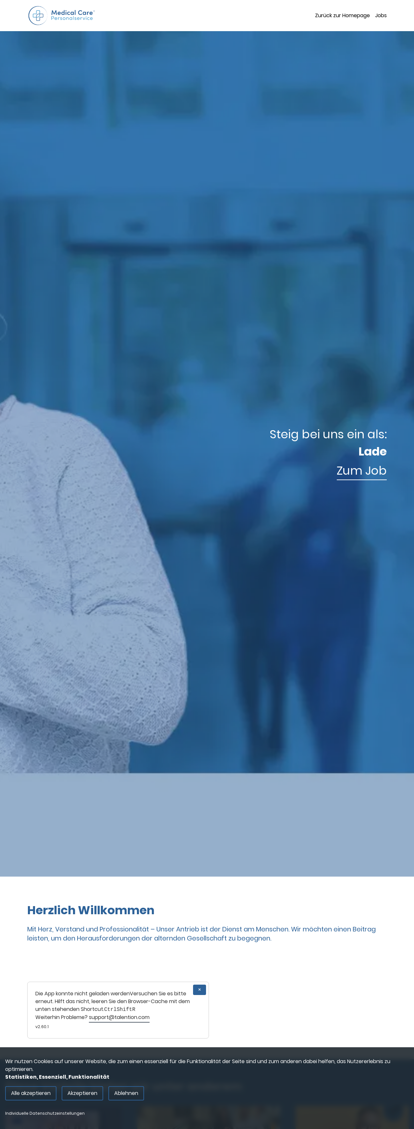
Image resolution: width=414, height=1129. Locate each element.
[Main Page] (61, 15)
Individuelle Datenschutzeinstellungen (45, 1113)
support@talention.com (119, 1017)
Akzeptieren (82, 1093)
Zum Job (362, 470)
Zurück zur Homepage (342, 15)
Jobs (381, 15)
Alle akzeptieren (31, 1093)
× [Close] (199, 989)
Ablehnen (126, 1093)
